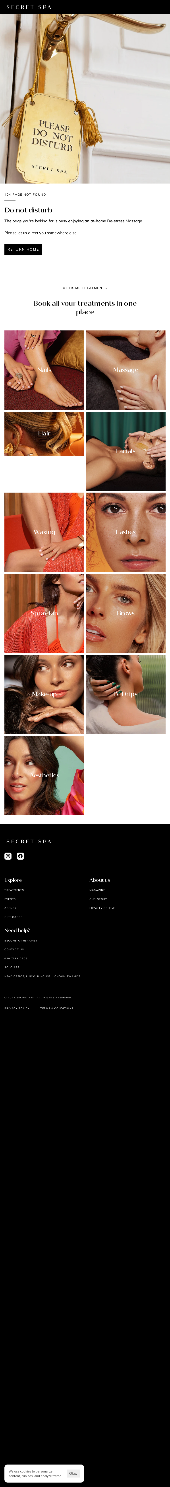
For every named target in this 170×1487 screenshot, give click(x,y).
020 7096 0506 (15, 958)
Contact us (14, 949)
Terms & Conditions (56, 1008)
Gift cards (13, 917)
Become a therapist (21, 940)
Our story (98, 899)
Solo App (12, 967)
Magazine (97, 890)
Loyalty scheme (102, 907)
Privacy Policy (17, 1008)
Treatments (14, 890)
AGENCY (10, 907)
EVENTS (10, 899)
